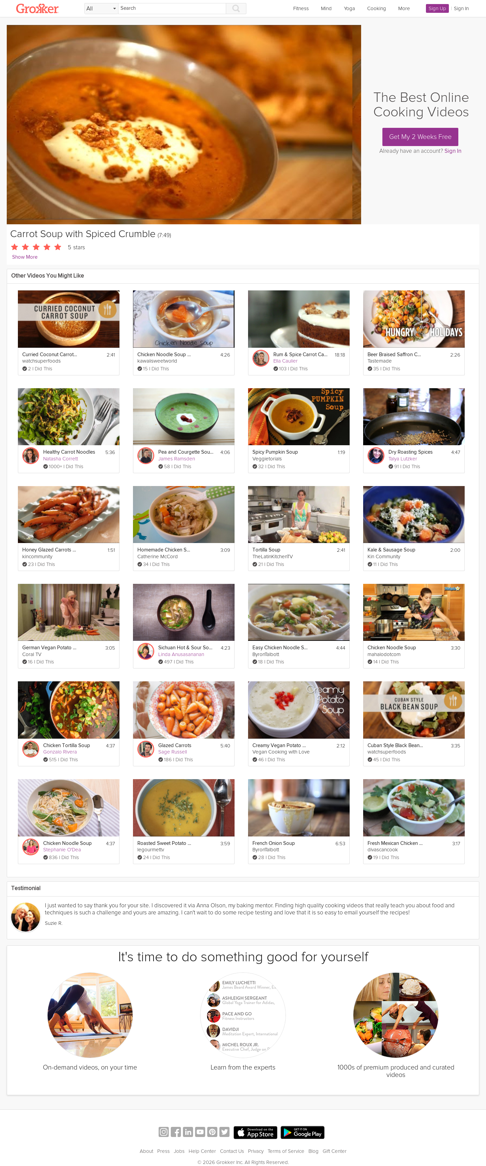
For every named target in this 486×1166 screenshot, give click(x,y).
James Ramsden (176, 459)
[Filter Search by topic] (101, 8)
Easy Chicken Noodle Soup (280, 647)
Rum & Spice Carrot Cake (301, 354)
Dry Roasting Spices (410, 452)
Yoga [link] (349, 8)
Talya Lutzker (402, 459)
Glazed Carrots (174, 745)
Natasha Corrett (60, 459)
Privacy (256, 1151)
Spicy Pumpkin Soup (275, 452)
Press (163, 1151)
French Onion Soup (273, 843)
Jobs (179, 1151)
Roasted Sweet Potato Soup (165, 843)
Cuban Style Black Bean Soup (395, 745)
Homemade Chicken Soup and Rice (165, 549)
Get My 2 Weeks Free (420, 137)
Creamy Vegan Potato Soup (280, 745)
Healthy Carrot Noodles (69, 452)
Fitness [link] (301, 8)
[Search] (172, 8)
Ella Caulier (285, 361)
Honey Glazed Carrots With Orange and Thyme (50, 549)
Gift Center (335, 1151)
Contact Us (232, 1151)
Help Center (202, 1151)
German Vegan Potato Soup (50, 647)
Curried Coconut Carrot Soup (50, 354)
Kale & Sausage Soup (391, 549)
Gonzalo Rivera (60, 752)
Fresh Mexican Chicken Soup (395, 843)
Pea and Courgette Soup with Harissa (186, 452)
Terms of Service (286, 1151)
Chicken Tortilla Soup (66, 745)
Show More (24, 257)
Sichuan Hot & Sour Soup (186, 647)
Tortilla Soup (266, 549)
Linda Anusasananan (181, 654)
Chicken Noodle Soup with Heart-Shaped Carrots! (165, 354)
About (146, 1151)
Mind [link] (326, 8)
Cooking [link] (376, 8)
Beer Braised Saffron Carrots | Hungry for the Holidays (395, 354)
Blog (313, 1151)
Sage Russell (172, 752)
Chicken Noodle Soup (392, 647)
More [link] (404, 8)
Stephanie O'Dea (62, 850)
